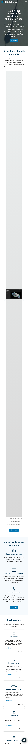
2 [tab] (13, 532)
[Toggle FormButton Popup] (24, 740)
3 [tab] (15, 532)
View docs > (8, 648)
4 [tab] (17, 532)
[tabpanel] (14, 301)
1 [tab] (10, 532)
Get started (14, 40)
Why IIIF (14, 608)
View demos (14, 530)
